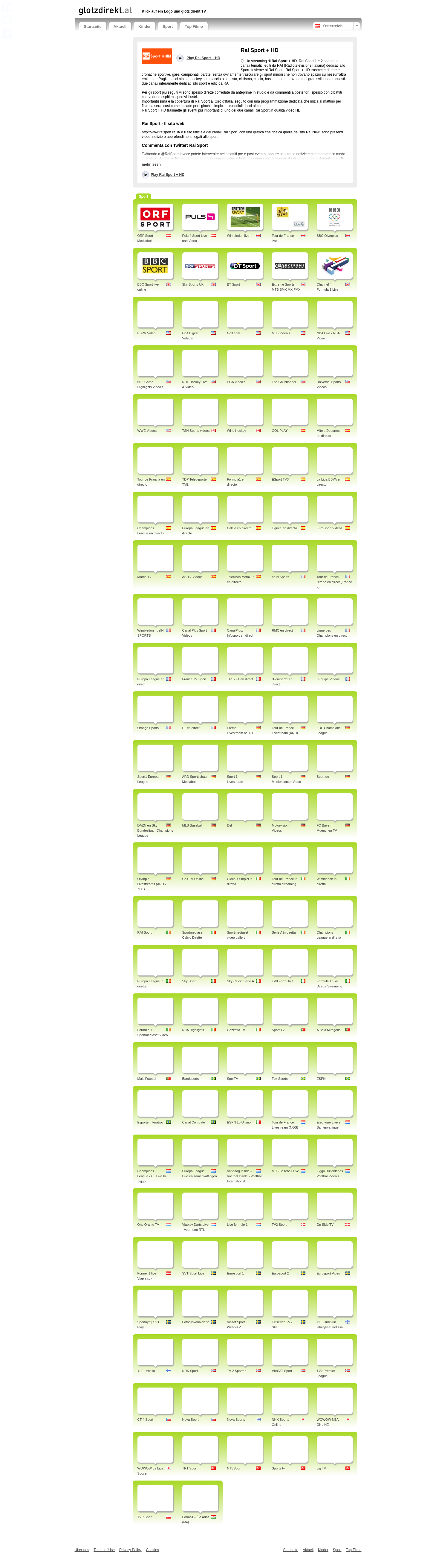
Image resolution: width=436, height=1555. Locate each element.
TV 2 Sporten (237, 1371)
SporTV (232, 1078)
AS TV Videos (192, 577)
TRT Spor (189, 1468)
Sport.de (323, 776)
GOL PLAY (280, 430)
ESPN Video (146, 333)
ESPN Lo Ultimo (239, 1122)
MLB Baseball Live (285, 1171)
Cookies (152, 1550)
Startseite (93, 26)
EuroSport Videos (329, 528)
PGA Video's (236, 382)
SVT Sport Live (193, 1273)
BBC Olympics (327, 235)
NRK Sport (190, 1371)
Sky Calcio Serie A (240, 981)
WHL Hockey (236, 430)
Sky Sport (189, 981)
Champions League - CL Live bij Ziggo (151, 1176)
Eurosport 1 (235, 1273)
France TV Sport (194, 679)
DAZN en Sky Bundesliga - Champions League (155, 830)
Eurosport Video (328, 1273)
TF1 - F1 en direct (240, 679)
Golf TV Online (193, 879)
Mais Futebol (146, 1078)
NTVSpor (234, 1468)
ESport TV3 (280, 479)
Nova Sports (236, 1419)
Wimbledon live (238, 235)
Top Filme (194, 26)
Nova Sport (190, 1419)
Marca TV (144, 577)
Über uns (82, 1550)
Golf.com (233, 333)
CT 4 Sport (145, 1419)
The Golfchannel (284, 382)
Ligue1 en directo (284, 528)
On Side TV (325, 1224)
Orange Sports (148, 728)
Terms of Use (104, 1550)
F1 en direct (191, 728)
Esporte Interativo (150, 1122)
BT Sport (233, 284)
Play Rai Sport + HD (167, 175)
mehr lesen (151, 164)
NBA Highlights (193, 1030)
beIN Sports (280, 577)
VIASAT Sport (282, 1371)
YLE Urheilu (146, 1371)
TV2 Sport (279, 1224)
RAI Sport (144, 932)
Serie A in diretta (284, 932)
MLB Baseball (192, 825)
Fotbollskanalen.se (196, 1322)
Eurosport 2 (280, 1273)
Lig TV (321, 1468)
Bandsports (190, 1078)
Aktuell (120, 26)
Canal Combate (193, 1122)
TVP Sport (145, 1517)
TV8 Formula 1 (283, 981)
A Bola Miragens (329, 1030)
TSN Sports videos (196, 430)
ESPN (321, 1078)
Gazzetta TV (236, 1030)
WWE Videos (147, 430)
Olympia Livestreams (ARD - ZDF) (151, 884)
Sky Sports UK (193, 284)
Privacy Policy (130, 1550)
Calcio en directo (239, 528)
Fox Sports (280, 1078)
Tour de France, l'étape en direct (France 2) (334, 582)
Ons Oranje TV (148, 1224)
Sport (168, 26)
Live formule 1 (237, 1224)
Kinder (144, 26)
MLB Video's (281, 333)
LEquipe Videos (328, 679)
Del (229, 825)
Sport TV (278, 1030)
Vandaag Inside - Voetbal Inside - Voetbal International (244, 1176)
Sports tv (278, 1468)
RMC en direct (282, 630)
